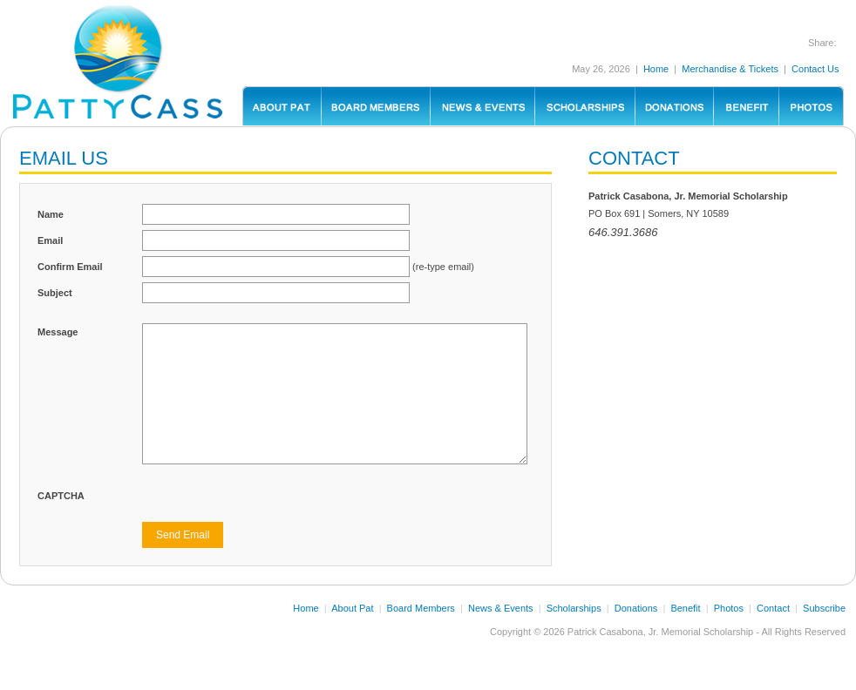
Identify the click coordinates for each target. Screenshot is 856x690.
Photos (729, 608)
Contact (773, 608)
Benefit (685, 608)
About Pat (352, 608)
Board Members (421, 608)
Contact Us (815, 69)
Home (656, 69)
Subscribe (824, 608)
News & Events (500, 608)
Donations (636, 608)
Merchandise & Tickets (730, 69)
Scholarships (574, 608)
